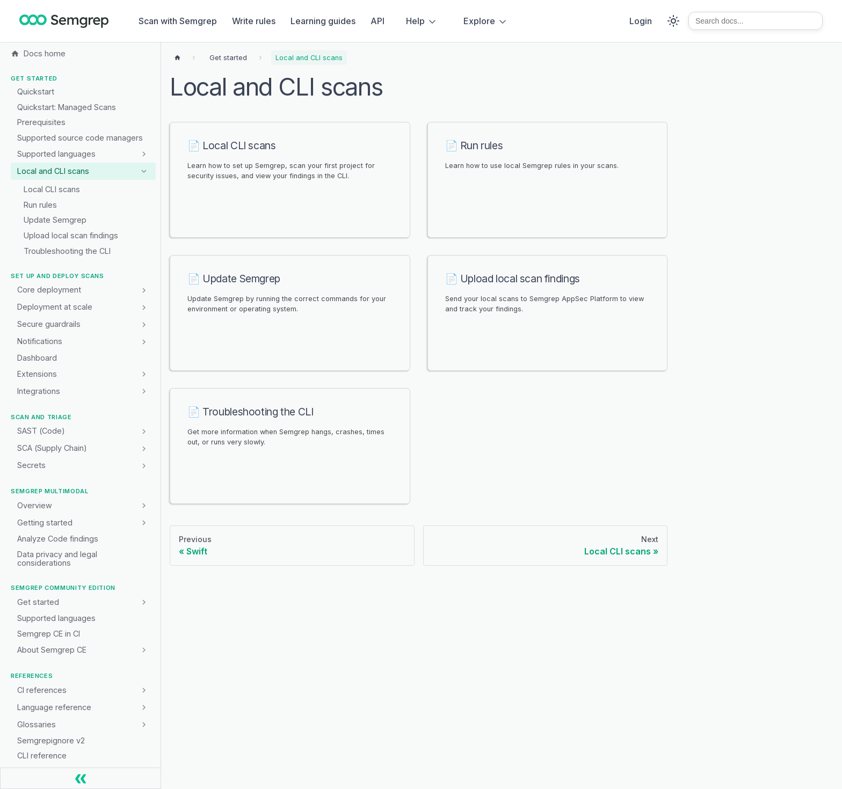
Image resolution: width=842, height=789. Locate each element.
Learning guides (323, 21)
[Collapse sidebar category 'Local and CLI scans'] (143, 171)
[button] (83, 391)
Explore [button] (479, 21)
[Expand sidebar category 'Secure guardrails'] (143, 324)
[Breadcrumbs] (228, 57)
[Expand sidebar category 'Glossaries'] (143, 724)
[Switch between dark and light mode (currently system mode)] (673, 21)
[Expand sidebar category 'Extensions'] (143, 374)
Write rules (253, 21)
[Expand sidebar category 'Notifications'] (143, 341)
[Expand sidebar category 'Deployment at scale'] (143, 307)
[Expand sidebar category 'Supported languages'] (143, 154)
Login (640, 21)
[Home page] (177, 57)
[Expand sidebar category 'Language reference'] (143, 707)
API (377, 21)
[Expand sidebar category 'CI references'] (143, 690)
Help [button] (415, 21)
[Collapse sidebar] (80, 778)
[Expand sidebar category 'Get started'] (143, 602)
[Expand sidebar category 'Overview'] (143, 505)
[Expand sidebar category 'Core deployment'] (143, 290)
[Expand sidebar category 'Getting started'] (143, 523)
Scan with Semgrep (178, 21)
